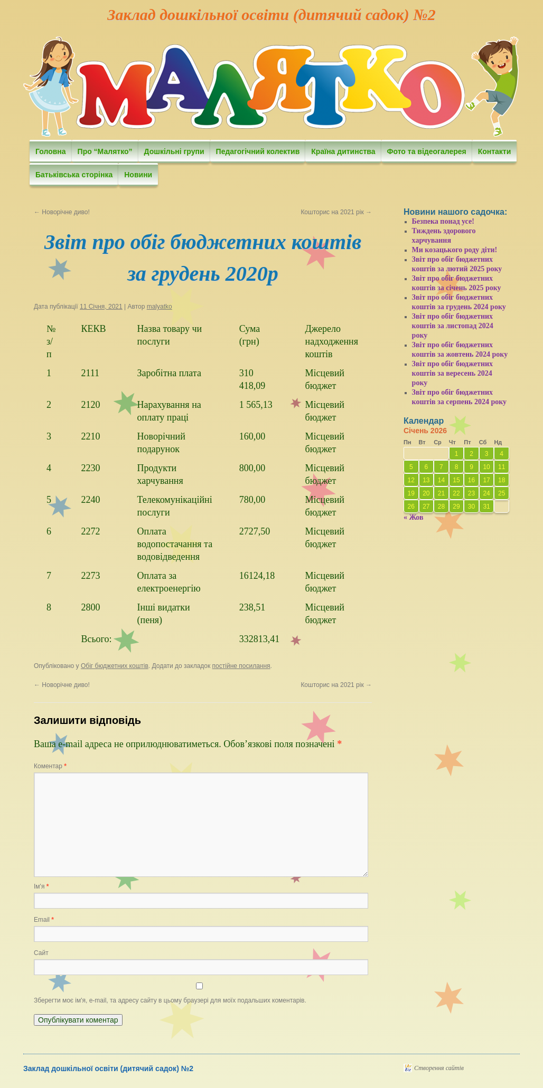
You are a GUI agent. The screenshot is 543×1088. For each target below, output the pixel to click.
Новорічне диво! (62, 212)
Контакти (494, 151)
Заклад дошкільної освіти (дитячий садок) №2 (271, 14)
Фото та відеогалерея (426, 151)
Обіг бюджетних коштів (114, 666)
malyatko (159, 306)
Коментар (50, 766)
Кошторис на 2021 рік (336, 212)
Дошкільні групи (174, 151)
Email (44, 919)
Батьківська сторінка (74, 174)
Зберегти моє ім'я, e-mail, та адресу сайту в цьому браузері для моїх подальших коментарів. (170, 1000)
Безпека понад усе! (443, 221)
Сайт (41, 953)
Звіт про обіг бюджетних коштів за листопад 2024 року (452, 325)
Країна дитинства (343, 151)
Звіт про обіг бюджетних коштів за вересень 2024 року (452, 373)
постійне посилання (241, 666)
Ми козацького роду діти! (455, 250)
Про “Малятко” (105, 151)
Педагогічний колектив (258, 151)
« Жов (414, 517)
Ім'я (41, 886)
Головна (50, 151)
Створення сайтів (439, 1068)
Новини (138, 174)
